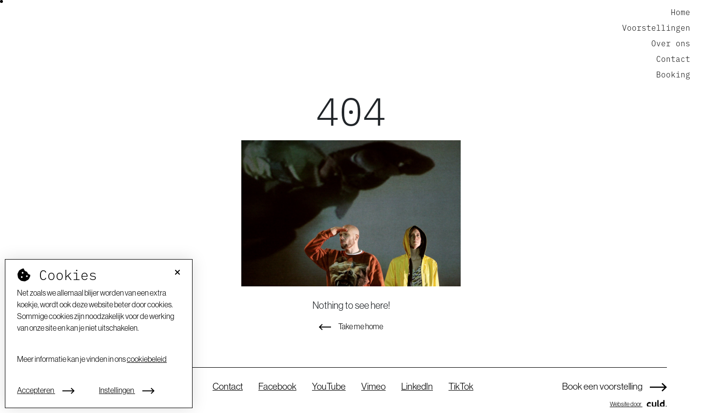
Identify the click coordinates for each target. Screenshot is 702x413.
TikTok (460, 386)
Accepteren (46, 390)
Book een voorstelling (614, 386)
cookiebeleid (147, 359)
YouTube (329, 386)
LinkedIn (417, 386)
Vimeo (373, 386)
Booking (673, 74)
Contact (673, 58)
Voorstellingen (656, 27)
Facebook (277, 386)
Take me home (351, 326)
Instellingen (127, 390)
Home (680, 11)
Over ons (670, 43)
